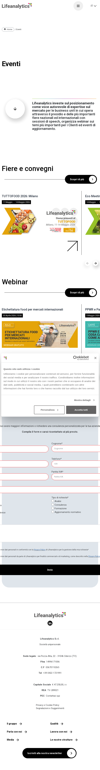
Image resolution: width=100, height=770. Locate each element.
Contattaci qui (53, 695)
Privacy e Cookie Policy (47, 705)
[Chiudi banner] (95, 358)
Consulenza (60, 504)
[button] (95, 263)
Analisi (58, 501)
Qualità (54, 723)
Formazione (61, 508)
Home (9, 29)
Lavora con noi (58, 731)
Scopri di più (77, 179)
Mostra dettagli (82, 400)
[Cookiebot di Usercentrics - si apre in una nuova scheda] (75, 358)
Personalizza (49, 409)
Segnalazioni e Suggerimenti (50, 708)
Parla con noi (14, 731)
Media (10, 739)
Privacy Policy (39, 550)
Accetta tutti (81, 409)
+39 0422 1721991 (52, 673)
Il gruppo (12, 723)
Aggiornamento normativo (68, 512)
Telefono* (57, 459)
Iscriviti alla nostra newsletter (44, 753)
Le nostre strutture (61, 739)
